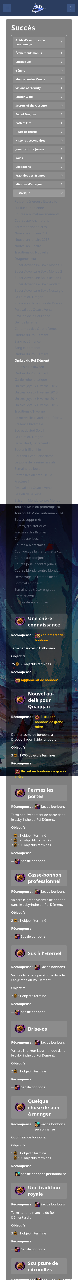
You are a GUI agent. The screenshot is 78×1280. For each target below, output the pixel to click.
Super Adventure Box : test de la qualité (39, 278)
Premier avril (24, 596)
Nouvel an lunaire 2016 (32, 233)
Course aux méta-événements (37, 214)
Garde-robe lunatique (31, 379)
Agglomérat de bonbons (49, 637)
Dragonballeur (25, 258)
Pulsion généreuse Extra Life (36, 201)
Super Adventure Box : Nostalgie (39, 290)
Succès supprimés (28, 519)
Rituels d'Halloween (29, 367)
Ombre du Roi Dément (31, 335)
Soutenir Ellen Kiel (28, 449)
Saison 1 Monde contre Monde (37, 500)
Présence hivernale (29, 424)
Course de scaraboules (32, 602)
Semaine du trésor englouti (35, 589)
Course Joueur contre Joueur (36, 564)
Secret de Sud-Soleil (29, 430)
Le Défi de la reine (28, 494)
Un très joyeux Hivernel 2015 (36, 405)
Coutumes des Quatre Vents (36, 328)
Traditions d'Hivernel (30, 411)
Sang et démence (28, 341)
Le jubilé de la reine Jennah (35, 462)
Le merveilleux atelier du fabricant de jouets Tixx (39, 418)
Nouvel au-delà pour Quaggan (41, 700)
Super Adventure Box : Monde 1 (38, 265)
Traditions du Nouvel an (32, 252)
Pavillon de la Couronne (32, 316)
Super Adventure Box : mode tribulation (39, 284)
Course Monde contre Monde (37, 570)
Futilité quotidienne (29, 208)
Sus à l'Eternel (44, 953)
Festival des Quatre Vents (33, 309)
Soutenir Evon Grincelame (34, 456)
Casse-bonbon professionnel (44, 878)
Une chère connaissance (44, 621)
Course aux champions (32, 220)
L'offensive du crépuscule (33, 475)
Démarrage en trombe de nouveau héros (39, 577)
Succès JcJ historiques (31, 526)
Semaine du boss (27, 468)
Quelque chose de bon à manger (43, 1107)
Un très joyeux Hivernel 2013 (36, 392)
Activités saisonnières (31, 227)
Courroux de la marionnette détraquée (39, 551)
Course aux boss (27, 538)
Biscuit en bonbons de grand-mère (49, 722)
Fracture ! (22, 481)
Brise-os (37, 1029)
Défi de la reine (26, 322)
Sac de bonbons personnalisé (50, 1126)
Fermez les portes (40, 793)
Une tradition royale (44, 1190)
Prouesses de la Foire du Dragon (39, 303)
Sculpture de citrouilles (43, 1266)
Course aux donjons (29, 558)
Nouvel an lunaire (28, 246)
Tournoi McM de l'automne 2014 (39, 513)
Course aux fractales (30, 545)
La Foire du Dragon (29, 297)
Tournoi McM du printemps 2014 (39, 507)
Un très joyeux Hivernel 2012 (36, 386)
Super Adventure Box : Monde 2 (38, 271)
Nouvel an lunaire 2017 (32, 239)
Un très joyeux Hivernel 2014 (36, 398)
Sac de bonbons (50, 806)
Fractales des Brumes (31, 532)
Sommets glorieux (28, 583)
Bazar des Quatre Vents (32, 443)
